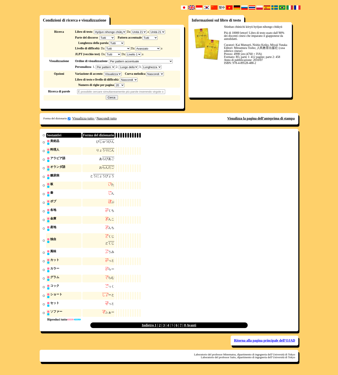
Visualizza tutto (83, 118)
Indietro (148, 329)
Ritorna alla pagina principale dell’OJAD (264, 345)
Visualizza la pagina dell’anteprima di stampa (261, 118)
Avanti (191, 329)
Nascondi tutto (106, 118)
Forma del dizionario (56, 118)
